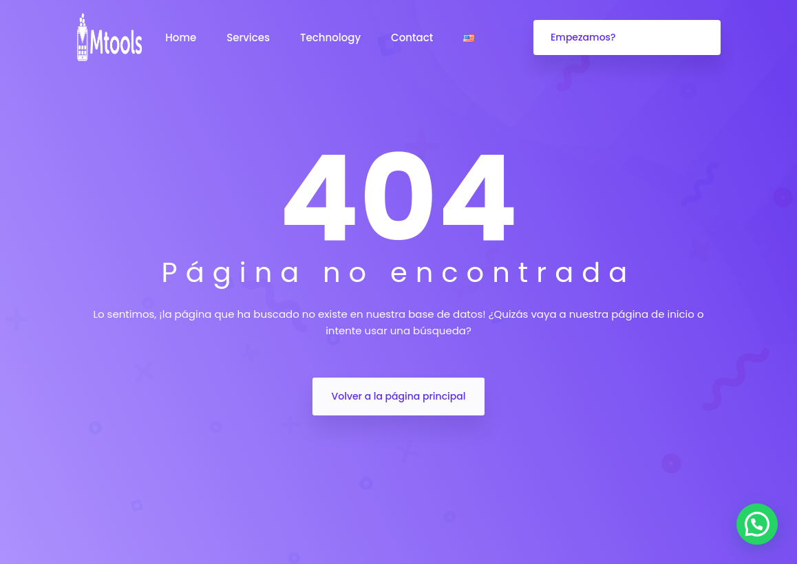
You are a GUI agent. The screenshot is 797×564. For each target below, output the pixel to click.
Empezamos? (583, 37)
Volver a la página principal (399, 396)
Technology (331, 37)
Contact (413, 37)
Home (182, 37)
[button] (757, 524)
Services (249, 37)
